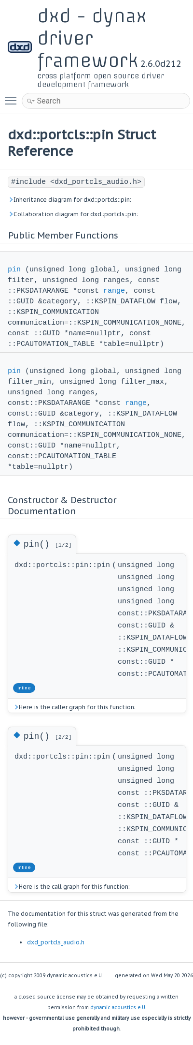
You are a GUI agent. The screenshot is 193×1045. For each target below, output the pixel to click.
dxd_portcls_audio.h (55, 942)
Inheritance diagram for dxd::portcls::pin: (69, 199)
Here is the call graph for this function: (71, 886)
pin (14, 270)
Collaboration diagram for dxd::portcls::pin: (73, 214)
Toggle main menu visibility (13, 96)
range (114, 291)
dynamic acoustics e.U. (118, 1007)
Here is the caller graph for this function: (74, 707)
